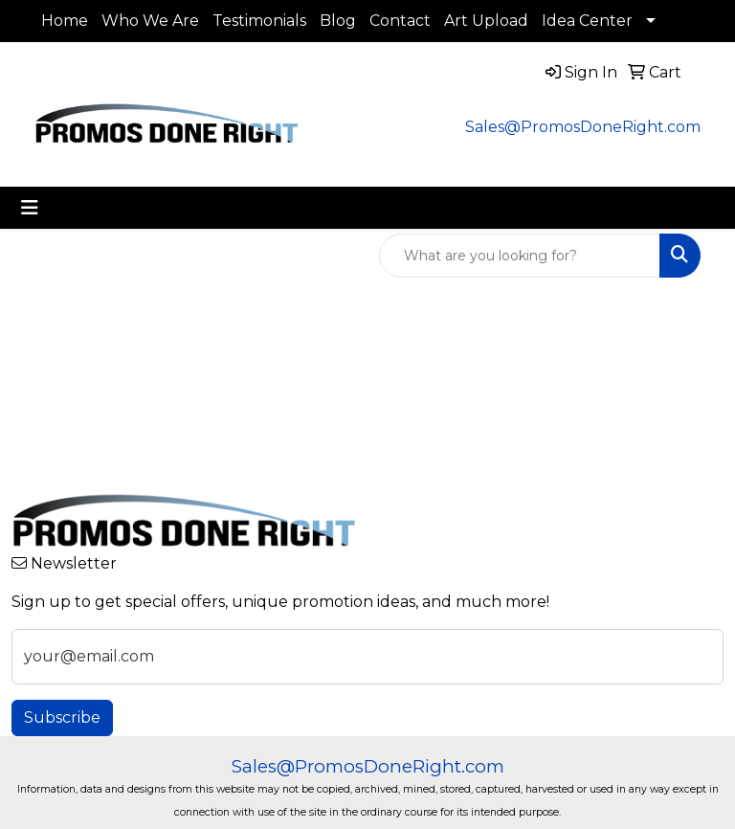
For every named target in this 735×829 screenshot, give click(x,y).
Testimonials (259, 20)
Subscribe (62, 717)
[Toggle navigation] (30, 207)
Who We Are (150, 20)
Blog (338, 20)
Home (64, 20)
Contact (400, 20)
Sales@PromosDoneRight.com (583, 127)
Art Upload (486, 20)
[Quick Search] (519, 256)
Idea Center (587, 20)
